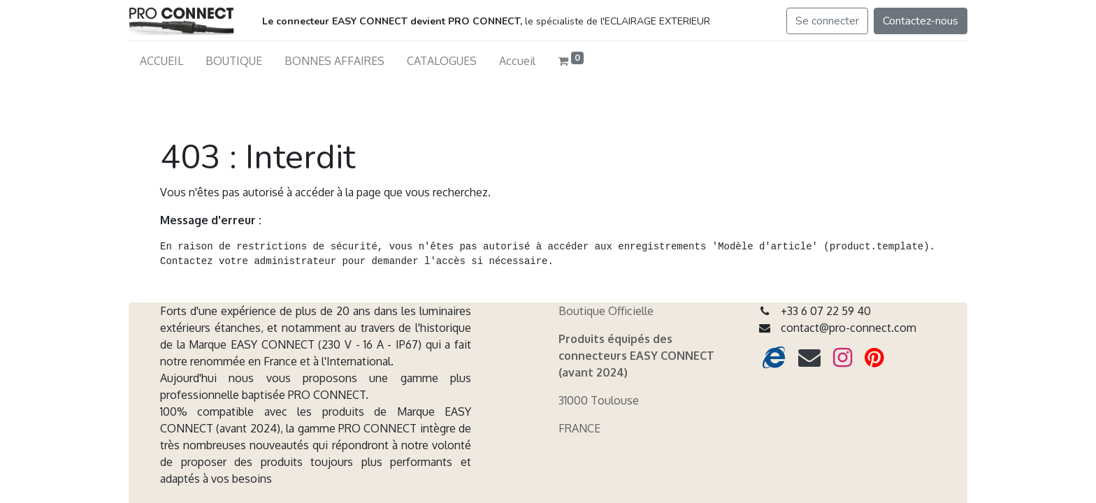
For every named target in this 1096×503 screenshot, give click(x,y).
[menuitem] (161, 61)
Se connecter (827, 21)
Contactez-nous (920, 21)
